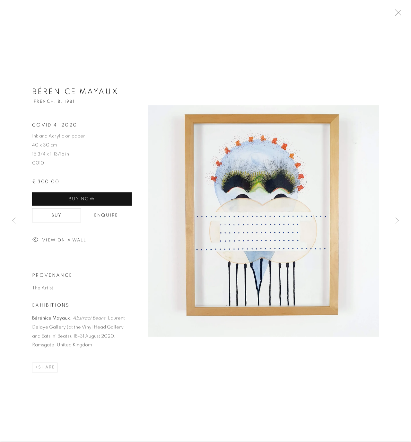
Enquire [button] (106, 216)
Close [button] (396, 14)
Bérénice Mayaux (75, 93)
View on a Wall (59, 241)
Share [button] (46, 368)
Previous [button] (14, 221)
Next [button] (397, 221)
